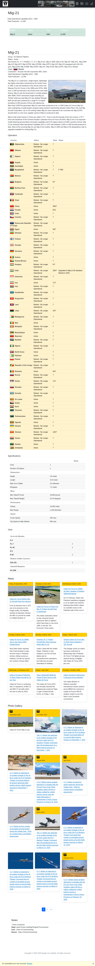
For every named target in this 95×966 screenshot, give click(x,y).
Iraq (14, 286)
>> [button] (51, 909)
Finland (15, 239)
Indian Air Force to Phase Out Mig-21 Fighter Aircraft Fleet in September (47, 609)
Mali (14, 323)
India (14, 270)
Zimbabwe (16, 448)
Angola (15, 162)
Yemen (15, 438)
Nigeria (15, 346)
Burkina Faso (17, 188)
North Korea (17, 352)
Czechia (15, 217)
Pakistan (16, 355)
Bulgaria (15, 182)
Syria (14, 406)
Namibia (15, 340)
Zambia (15, 444)
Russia (15, 375)
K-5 (11, 540)
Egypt (14, 229)
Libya (14, 311)
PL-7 (12, 544)
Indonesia (16, 276)
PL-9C (12, 547)
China (14, 206)
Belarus (15, 176)
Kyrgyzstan (17, 298)
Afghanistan (17, 144)
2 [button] (47, 909)
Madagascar (17, 317)
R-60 (12, 555)
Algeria (15, 156)
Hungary (15, 264)
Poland (15, 359)
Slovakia (15, 387)
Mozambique (17, 332)
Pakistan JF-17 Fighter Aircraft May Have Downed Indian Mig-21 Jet (46, 642)
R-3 (11, 551)
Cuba (14, 213)
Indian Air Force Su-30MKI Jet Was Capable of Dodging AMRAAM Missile (74, 591)
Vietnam (15, 432)
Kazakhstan (17, 292)
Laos (14, 304)
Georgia (15, 245)
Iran (14, 283)
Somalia (15, 393)
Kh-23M (13, 570)
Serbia (15, 381)
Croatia (15, 210)
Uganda (15, 422)
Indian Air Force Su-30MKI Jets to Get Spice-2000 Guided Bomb (19, 642)
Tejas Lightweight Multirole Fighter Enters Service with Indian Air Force (46, 677)
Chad (14, 200)
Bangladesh (17, 170)
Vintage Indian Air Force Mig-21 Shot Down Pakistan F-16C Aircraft (74, 642)
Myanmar (16, 336)
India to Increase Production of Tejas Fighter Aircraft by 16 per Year (20, 677)
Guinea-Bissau (18, 261)
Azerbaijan (16, 166)
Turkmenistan (17, 416)
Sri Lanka (16, 399)
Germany (16, 251)
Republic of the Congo (21, 365)
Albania (15, 150)
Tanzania (16, 410)
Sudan (15, 403)
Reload (29, 963)
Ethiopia (15, 233)
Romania (16, 371)
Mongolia (16, 326)
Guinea (15, 257)
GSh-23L (13, 562)
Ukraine (15, 426)
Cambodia (16, 194)
